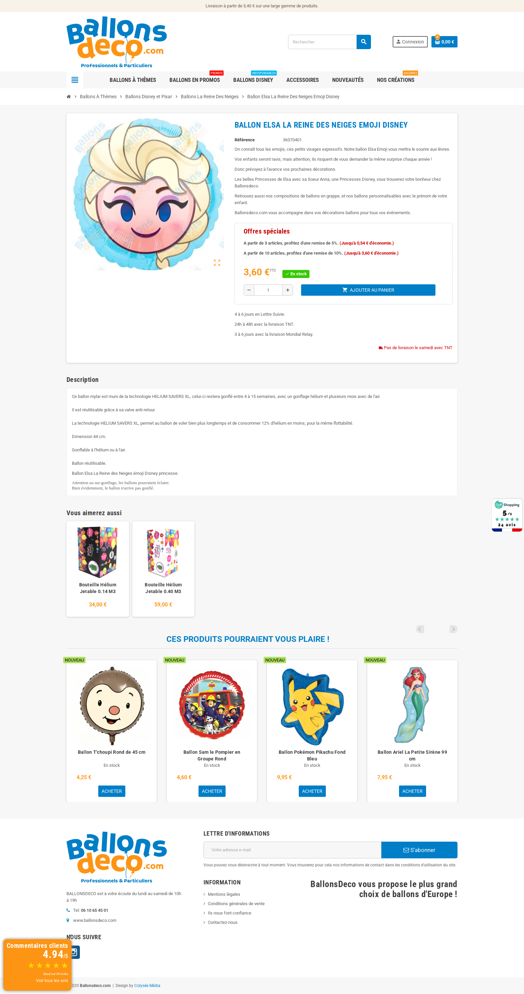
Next (453, 629)
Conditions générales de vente (236, 903)
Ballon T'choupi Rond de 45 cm (111, 752)
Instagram (73, 952)
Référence (245, 139)
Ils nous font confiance (229, 912)
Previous (444, 629)
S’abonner (419, 850)
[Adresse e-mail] (292, 850)
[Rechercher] (329, 42)
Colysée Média (147, 985)
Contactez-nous (223, 922)
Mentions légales (224, 894)
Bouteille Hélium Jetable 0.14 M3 (97, 588)
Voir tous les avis (52, 980)
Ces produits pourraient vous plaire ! (248, 639)
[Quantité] (268, 290)
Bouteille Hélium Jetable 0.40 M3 (163, 588)
